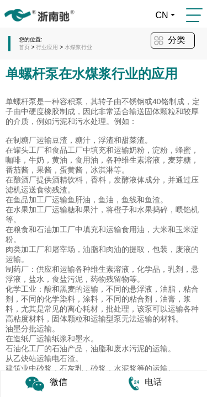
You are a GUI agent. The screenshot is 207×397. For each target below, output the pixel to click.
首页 (24, 47)
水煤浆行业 (78, 47)
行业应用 (48, 47)
